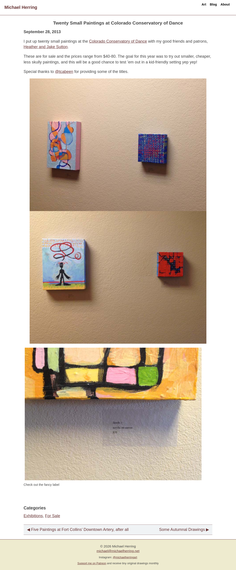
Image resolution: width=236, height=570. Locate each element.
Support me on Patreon (91, 563)
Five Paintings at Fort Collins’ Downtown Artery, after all (80, 529)
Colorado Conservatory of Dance (118, 41)
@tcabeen (64, 71)
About (221, 7)
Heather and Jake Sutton (46, 47)
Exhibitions (33, 516)
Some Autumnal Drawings (182, 529)
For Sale (52, 516)
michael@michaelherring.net (118, 551)
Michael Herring (20, 7)
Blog (203, 7)
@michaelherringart (125, 557)
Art (186, 7)
